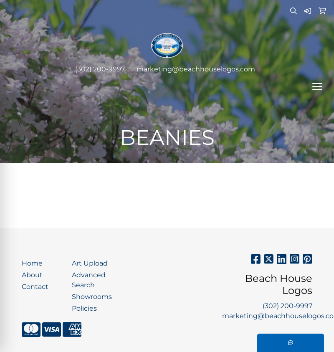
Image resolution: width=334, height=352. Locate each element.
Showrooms (92, 297)
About (32, 275)
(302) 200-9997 (100, 69)
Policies (84, 308)
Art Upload (90, 263)
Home (32, 263)
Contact (35, 287)
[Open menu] (317, 86)
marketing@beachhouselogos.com (196, 69)
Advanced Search (89, 280)
